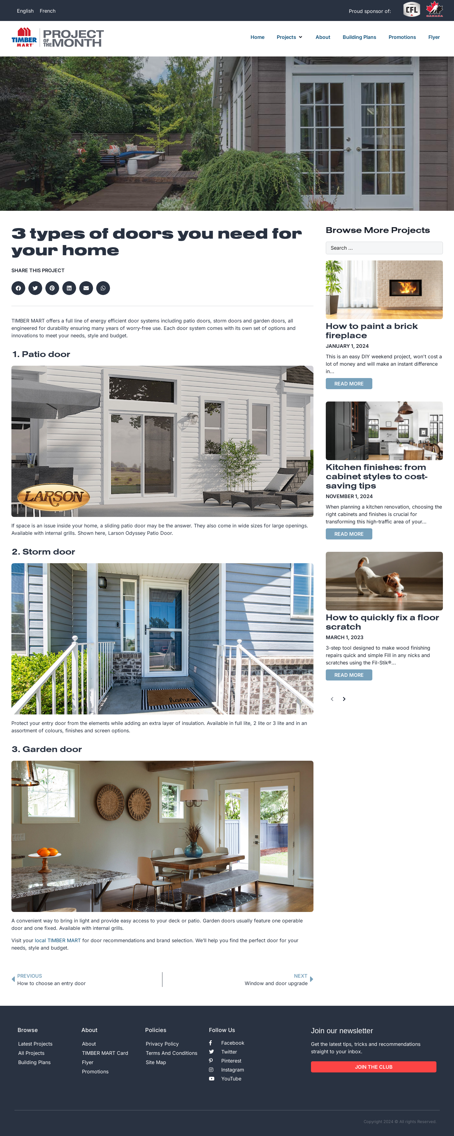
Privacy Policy (162, 1044)
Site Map (156, 1062)
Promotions (95, 1071)
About (89, 1044)
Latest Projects (35, 1044)
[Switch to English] (25, 10)
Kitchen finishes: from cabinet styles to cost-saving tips (376, 477)
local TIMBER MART (58, 940)
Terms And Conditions (171, 1053)
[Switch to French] (48, 10)
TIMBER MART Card (105, 1053)
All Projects (31, 1053)
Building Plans (34, 1062)
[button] (290, 37)
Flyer (87, 1062)
